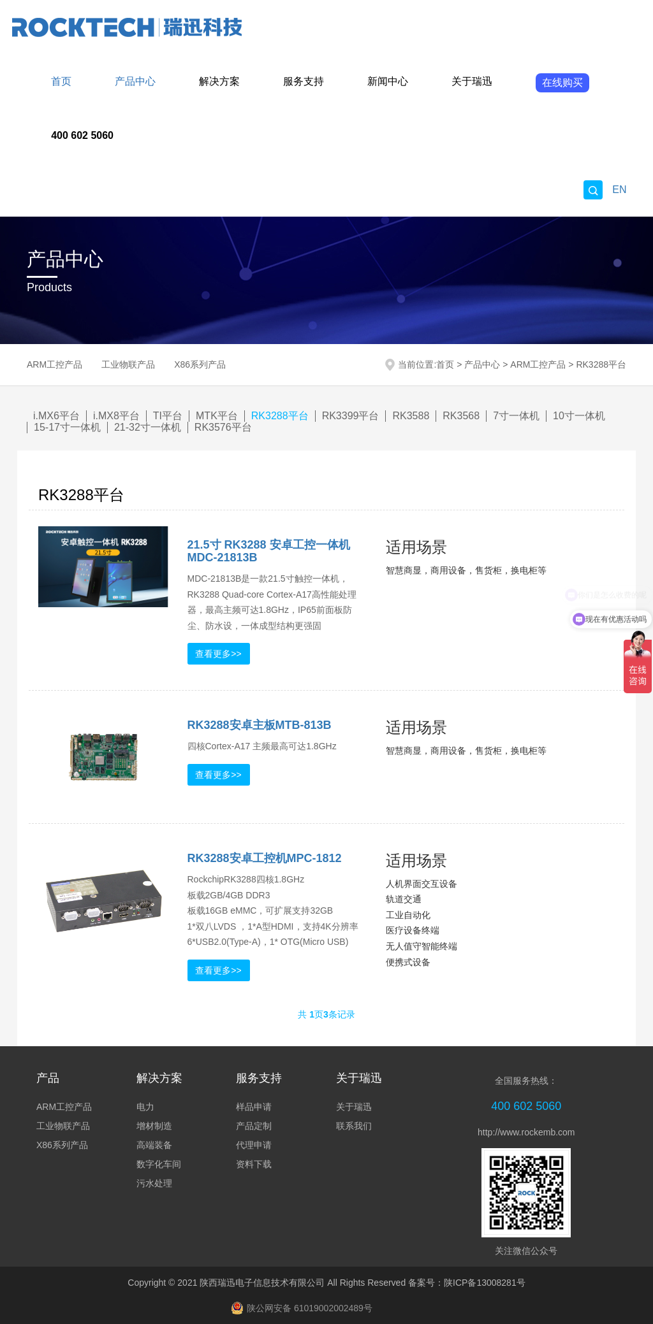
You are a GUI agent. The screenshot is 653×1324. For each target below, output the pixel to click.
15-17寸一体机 (67, 427)
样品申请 (254, 1107)
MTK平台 (217, 415)
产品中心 (135, 81)
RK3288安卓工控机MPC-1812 (264, 858)
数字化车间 (158, 1164)
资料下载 (254, 1164)
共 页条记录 (326, 1014)
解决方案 (219, 81)
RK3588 (410, 415)
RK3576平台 (223, 427)
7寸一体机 (516, 415)
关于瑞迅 (471, 81)
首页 (61, 81)
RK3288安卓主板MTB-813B (259, 725)
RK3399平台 (350, 415)
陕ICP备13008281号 (484, 1282)
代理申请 (254, 1145)
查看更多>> (218, 654)
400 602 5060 (82, 135)
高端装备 (154, 1145)
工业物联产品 (128, 364)
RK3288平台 (601, 364)
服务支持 (303, 81)
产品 (47, 1078)
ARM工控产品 (54, 364)
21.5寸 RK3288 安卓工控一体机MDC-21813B (268, 551)
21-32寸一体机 (147, 427)
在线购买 (562, 82)
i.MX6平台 (56, 415)
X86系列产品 (200, 364)
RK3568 (461, 415)
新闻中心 (387, 81)
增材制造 (154, 1126)
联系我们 (354, 1126)
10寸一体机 (579, 415)
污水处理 (154, 1183)
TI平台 (167, 415)
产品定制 (254, 1126)
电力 (145, 1107)
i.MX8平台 (116, 415)
